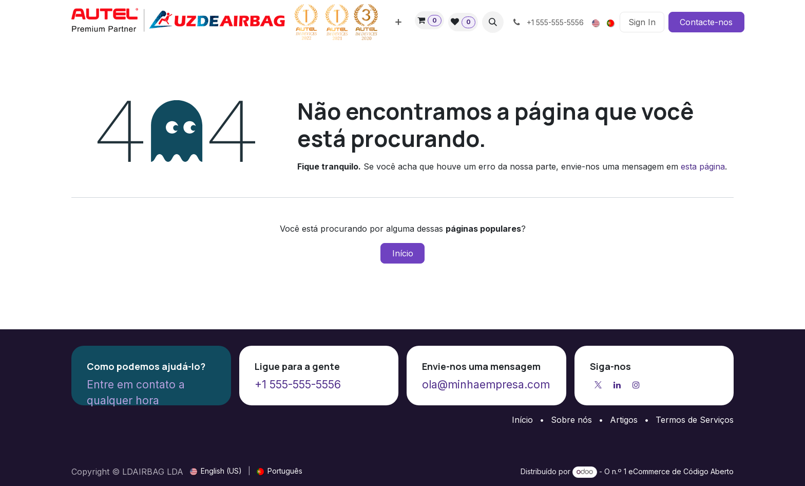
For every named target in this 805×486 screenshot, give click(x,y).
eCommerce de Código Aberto (681, 471)
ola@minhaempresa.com (486, 384)
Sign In (642, 22)
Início (402, 253)
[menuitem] (398, 22)
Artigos (624, 420)
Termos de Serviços (695, 420)
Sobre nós (571, 420)
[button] (493, 22)
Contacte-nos (706, 22)
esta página (703, 166)
